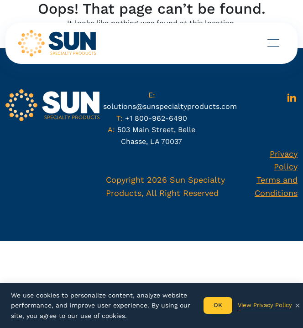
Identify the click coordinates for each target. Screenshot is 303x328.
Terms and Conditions (276, 186)
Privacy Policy (284, 160)
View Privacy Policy (265, 305)
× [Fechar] (297, 305)
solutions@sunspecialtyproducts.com (170, 106)
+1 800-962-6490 (156, 118)
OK (218, 305)
